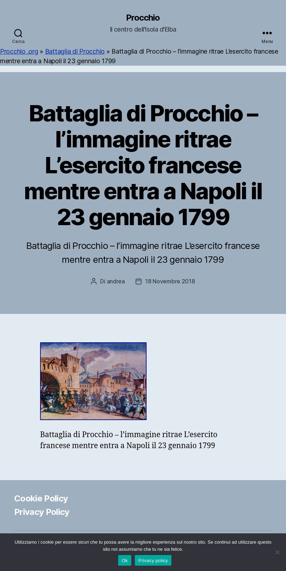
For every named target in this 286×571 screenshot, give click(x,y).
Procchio (143, 17)
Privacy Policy (42, 512)
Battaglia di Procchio (75, 51)
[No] (277, 552)
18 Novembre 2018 (170, 281)
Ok (125, 560)
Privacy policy (153, 560)
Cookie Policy (41, 498)
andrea (116, 281)
